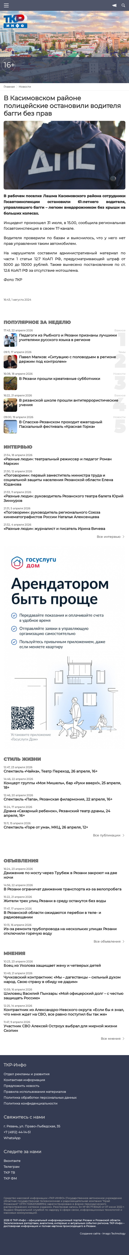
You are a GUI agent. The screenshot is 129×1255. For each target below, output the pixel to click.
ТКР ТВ (9, 1173)
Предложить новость (21, 1086)
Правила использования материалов (35, 1092)
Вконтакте (12, 1161)
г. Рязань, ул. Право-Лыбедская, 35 (32, 1126)
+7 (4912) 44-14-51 (17, 1132)
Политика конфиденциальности (31, 1103)
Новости (25, 86)
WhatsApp (12, 1138)
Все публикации (106, 835)
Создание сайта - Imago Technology (102, 1233)
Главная (9, 86)
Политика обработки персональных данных (40, 1098)
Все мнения (110, 1039)
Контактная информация (24, 1080)
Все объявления (107, 941)
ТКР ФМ (10, 1178)
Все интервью (108, 537)
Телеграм (11, 1167)
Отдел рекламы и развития (26, 1074)
